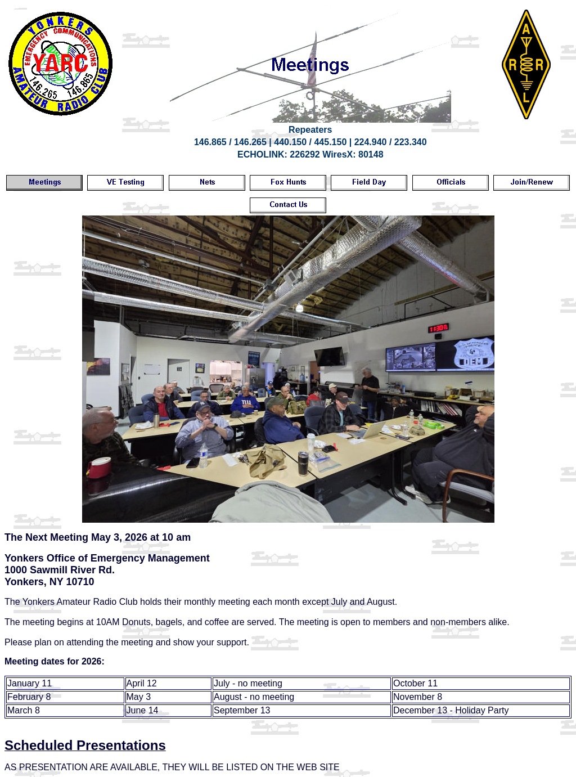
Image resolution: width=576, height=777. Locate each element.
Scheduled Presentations (85, 745)
